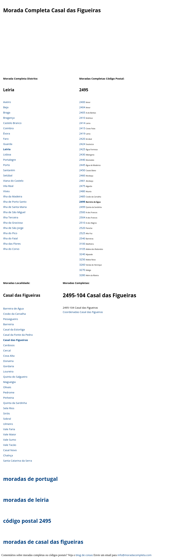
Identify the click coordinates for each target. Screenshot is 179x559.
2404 (82, 107)
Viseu (6, 191)
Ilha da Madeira (12, 196)
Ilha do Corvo (11, 249)
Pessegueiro (10, 319)
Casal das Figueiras (15, 340)
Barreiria (8, 324)
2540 (82, 238)
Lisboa (7, 154)
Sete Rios (8, 408)
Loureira (8, 371)
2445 (82, 165)
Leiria (6, 149)
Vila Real (8, 186)
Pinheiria (8, 397)
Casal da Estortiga (14, 329)
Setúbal (7, 175)
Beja (5, 107)
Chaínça (8, 455)
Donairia (8, 361)
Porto (6, 165)
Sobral (7, 418)
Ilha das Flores (12, 243)
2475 (82, 186)
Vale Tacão (9, 445)
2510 (82, 222)
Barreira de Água (13, 308)
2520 (82, 228)
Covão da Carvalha (14, 313)
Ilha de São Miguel (14, 212)
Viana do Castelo (13, 180)
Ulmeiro (8, 424)
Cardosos (9, 345)
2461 (82, 180)
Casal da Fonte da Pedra (18, 334)
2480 (82, 191)
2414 (82, 123)
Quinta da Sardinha (15, 403)
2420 (82, 138)
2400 (82, 102)
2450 (82, 170)
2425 (82, 149)
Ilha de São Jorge (13, 228)
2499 (82, 207)
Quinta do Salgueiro (15, 376)
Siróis (6, 413)
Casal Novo (10, 450)
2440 (82, 159)
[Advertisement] (87, 47)
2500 (82, 212)
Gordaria (8, 366)
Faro (6, 138)
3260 (82, 264)
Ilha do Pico (10, 233)
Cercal (7, 350)
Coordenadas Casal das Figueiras (83, 312)
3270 (82, 270)
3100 (82, 243)
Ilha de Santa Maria (15, 207)
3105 (82, 249)
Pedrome (8, 392)
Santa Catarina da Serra (17, 460)
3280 (82, 275)
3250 (82, 259)
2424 (82, 144)
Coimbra (8, 128)
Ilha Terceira (10, 217)
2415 (82, 128)
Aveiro (7, 102)
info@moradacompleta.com (134, 555)
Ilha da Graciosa (13, 222)
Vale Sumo (9, 439)
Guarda (7, 144)
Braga (6, 112)
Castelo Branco (12, 123)
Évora (6, 133)
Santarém (9, 170)
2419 (82, 133)
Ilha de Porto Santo (14, 201)
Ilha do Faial (10, 238)
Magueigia (9, 382)
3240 (82, 254)
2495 (82, 201)
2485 (82, 196)
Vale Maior (9, 434)
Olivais (7, 387)
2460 (82, 175)
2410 (82, 117)
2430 (82, 154)
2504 (82, 217)
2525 (82, 233)
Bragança (9, 117)
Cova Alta (9, 355)
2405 (82, 112)
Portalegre (9, 159)
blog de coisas (84, 555)
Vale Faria (9, 429)
